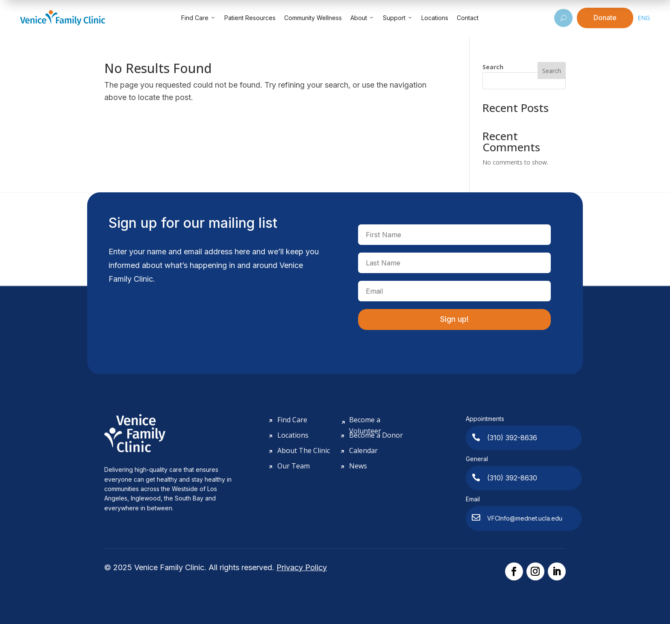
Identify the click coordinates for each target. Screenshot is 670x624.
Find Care (198, 18)
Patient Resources (250, 17)
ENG (644, 18)
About (362, 18)
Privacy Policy (301, 567)
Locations (434, 17)
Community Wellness (313, 17)
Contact (468, 17)
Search (492, 67)
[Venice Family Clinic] (63, 17)
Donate (605, 17)
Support (398, 18)
